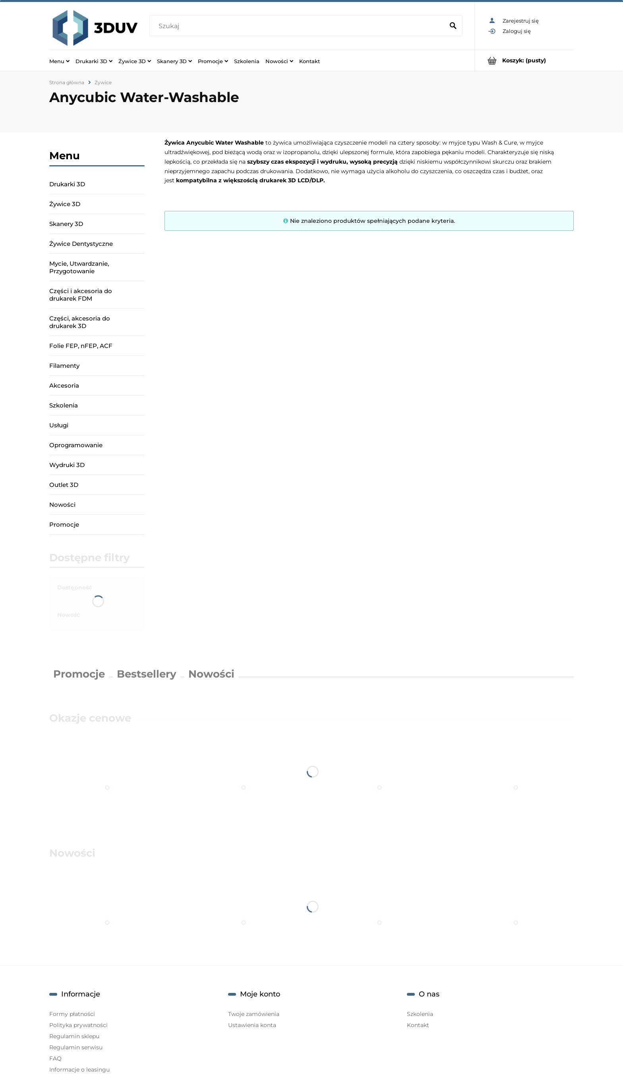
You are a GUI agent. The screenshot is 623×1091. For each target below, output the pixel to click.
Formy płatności (72, 1014)
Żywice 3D (64, 204)
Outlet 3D (63, 485)
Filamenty (64, 365)
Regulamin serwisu (76, 1047)
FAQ (55, 1058)
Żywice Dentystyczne (81, 243)
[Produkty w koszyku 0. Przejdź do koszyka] (524, 60)
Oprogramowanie (76, 445)
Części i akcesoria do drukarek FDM (80, 294)
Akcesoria (64, 385)
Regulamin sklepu (74, 1036)
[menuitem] (59, 60)
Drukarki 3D (67, 184)
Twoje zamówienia (253, 1014)
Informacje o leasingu (79, 1069)
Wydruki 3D (67, 465)
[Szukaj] (453, 26)
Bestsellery (146, 674)
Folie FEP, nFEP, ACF (80, 346)
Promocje (64, 524)
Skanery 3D (66, 224)
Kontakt (418, 1025)
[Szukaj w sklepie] (298, 26)
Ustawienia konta (252, 1025)
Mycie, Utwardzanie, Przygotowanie (79, 267)
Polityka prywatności (78, 1025)
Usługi (58, 425)
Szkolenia (63, 405)
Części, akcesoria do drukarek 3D (79, 322)
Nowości (62, 504)
